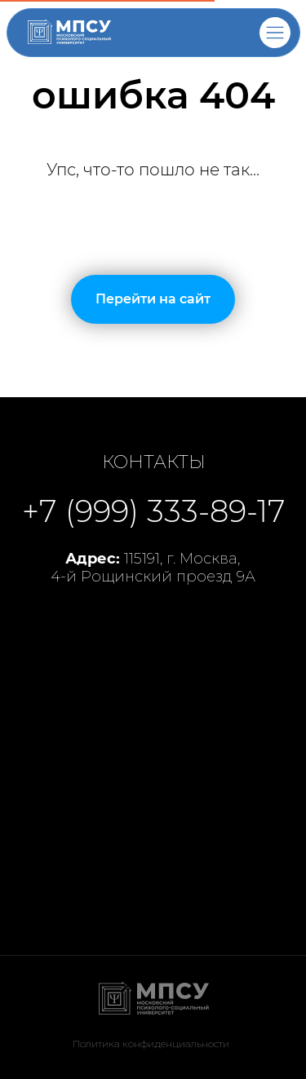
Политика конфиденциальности (151, 1043)
